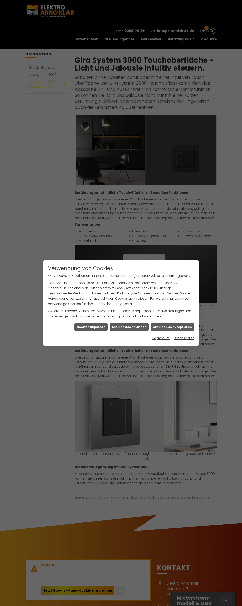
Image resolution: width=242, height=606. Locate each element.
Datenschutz (184, 282)
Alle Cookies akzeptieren (172, 271)
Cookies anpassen (91, 271)
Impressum (161, 282)
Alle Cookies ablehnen (129, 271)
